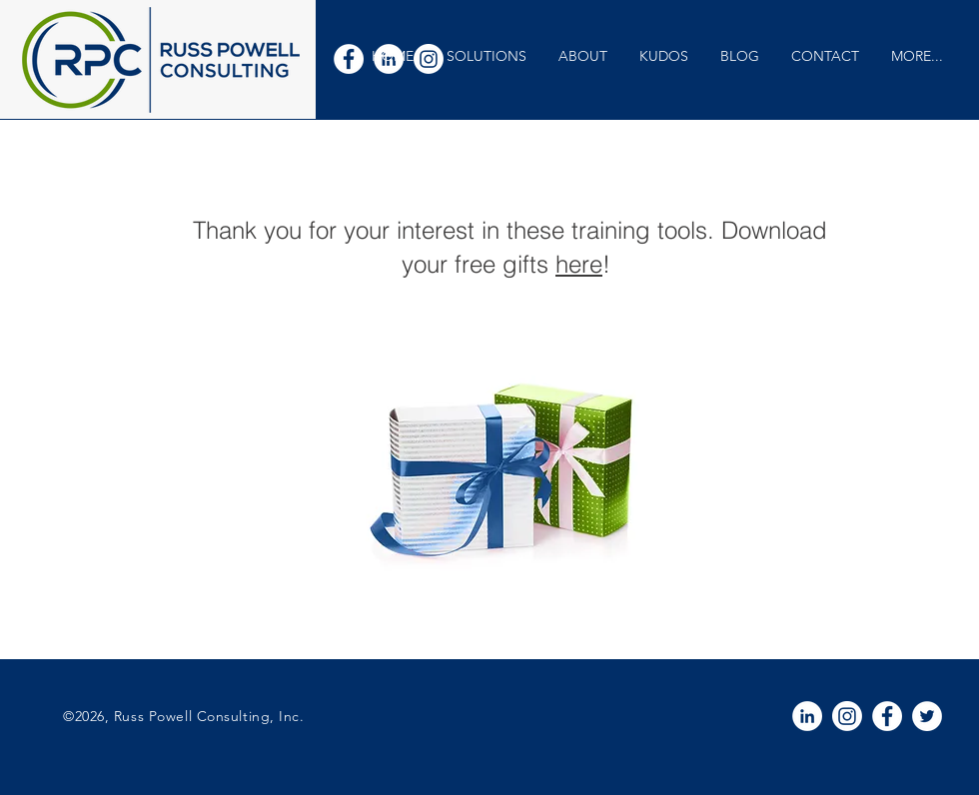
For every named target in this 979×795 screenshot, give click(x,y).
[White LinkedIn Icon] (807, 716)
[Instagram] (847, 716)
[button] (486, 56)
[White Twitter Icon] (927, 716)
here (578, 264)
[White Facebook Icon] (349, 59)
